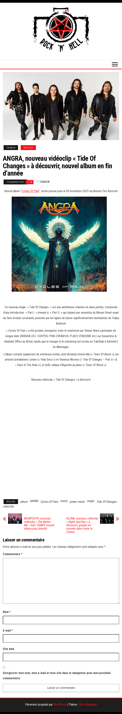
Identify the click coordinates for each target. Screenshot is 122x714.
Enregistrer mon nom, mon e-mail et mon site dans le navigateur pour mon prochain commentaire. (57, 675)
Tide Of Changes (106, 501)
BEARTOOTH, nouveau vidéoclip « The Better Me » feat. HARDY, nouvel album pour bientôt (39, 523)
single (90, 501)
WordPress (60, 704)
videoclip (8, 506)
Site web (8, 649)
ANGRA (34, 501)
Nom (7, 612)
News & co (28, 147)
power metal (77, 501)
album (23, 501)
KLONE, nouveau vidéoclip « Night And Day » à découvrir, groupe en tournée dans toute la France (82, 525)
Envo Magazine (88, 704)
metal (63, 501)
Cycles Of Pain (30, 191)
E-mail (8, 630)
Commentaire (12, 554)
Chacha (45, 181)
